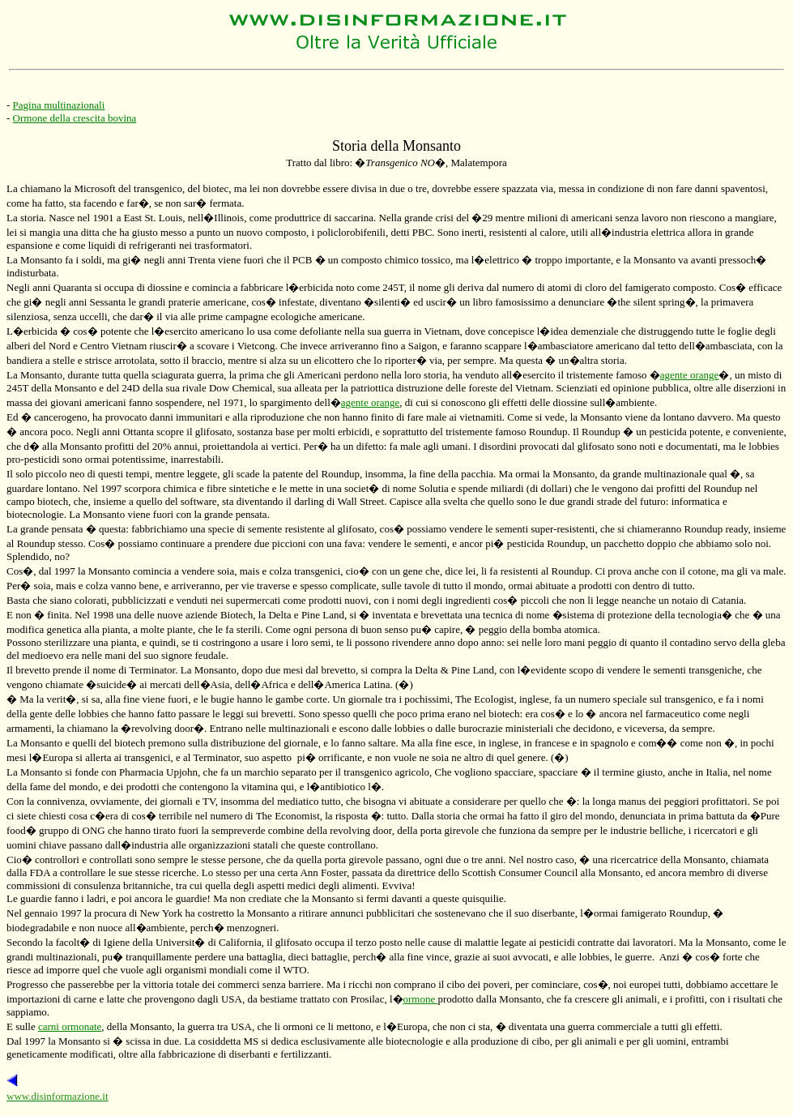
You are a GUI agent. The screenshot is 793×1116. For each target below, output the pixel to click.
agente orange (689, 375)
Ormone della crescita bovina (75, 118)
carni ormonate (69, 1026)
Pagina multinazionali (59, 105)
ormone (420, 999)
